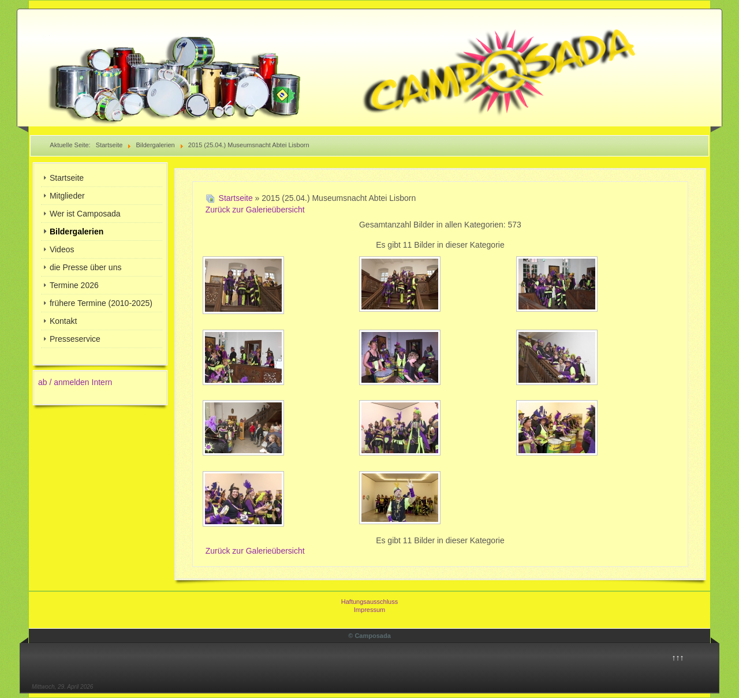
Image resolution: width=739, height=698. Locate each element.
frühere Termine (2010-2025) (101, 303)
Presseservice (75, 339)
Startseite (67, 177)
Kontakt (63, 321)
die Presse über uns (86, 267)
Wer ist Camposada (85, 213)
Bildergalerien (76, 231)
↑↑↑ (678, 657)
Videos (62, 249)
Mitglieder (67, 195)
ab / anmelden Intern (75, 382)
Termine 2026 (74, 285)
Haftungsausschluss (369, 601)
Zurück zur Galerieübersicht (255, 209)
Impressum (369, 609)
